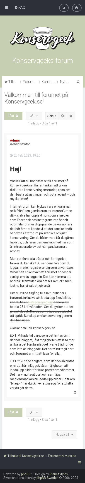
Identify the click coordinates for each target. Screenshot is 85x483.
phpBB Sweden (47, 478)
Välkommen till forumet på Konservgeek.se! (36, 98)
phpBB (26, 474)
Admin (15, 140)
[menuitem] (20, 7)
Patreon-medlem (40, 302)
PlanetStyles (59, 474)
